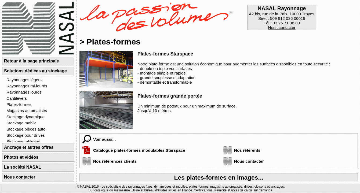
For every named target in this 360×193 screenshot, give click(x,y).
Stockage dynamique (25, 116)
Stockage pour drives (25, 135)
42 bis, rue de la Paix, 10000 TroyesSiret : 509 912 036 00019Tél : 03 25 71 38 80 (281, 17)
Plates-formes (19, 104)
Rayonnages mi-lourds (26, 86)
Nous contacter (281, 27)
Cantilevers (16, 98)
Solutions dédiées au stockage (35, 71)
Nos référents (240, 150)
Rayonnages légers (24, 79)
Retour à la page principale (31, 61)
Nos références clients (108, 161)
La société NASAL (22, 167)
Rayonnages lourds (24, 92)
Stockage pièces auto (25, 129)
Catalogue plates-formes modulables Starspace (132, 150)
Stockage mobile (21, 123)
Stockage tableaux (23, 141)
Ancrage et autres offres (28, 147)
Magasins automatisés (26, 110)
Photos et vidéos (21, 157)
